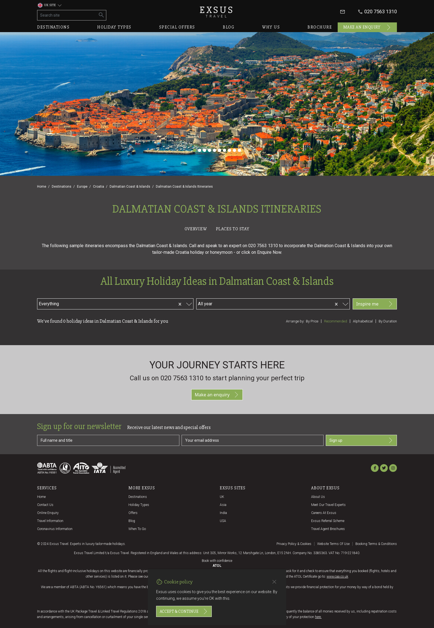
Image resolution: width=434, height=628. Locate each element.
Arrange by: (295, 321)
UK (222, 497)
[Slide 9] (234, 150)
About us (318, 497)
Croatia (98, 186)
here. (318, 617)
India (223, 513)
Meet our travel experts (328, 505)
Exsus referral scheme (327, 521)
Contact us (45, 505)
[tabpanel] (217, 289)
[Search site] (67, 15)
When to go (137, 529)
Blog (228, 27)
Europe (82, 186)
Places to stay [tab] (232, 229)
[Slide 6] (219, 150)
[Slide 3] (204, 150)
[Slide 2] (199, 150)
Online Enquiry (48, 513)
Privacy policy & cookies (294, 544)
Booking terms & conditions (376, 544)
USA (223, 521)
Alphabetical (363, 321)
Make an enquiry (367, 27)
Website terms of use (333, 544)
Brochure (320, 27)
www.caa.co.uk (337, 576)
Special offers (177, 27)
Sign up (361, 440)
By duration (388, 321)
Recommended (335, 321)
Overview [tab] (196, 229)
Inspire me (374, 304)
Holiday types (114, 27)
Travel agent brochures (328, 529)
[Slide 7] (224, 150)
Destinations (53, 27)
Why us (271, 27)
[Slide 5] (214, 150)
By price (312, 321)
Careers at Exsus (323, 513)
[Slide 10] (239, 150)
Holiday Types (138, 505)
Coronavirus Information (55, 529)
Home (41, 186)
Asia (223, 505)
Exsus (217, 11)
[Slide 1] (194, 150)
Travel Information (50, 521)
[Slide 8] (229, 150)
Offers (133, 513)
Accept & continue (184, 611)
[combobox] (92, 303)
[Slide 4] (209, 150)
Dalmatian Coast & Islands (130, 186)
